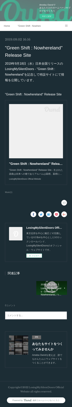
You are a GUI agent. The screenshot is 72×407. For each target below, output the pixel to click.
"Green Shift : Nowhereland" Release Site (29, 26)
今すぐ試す (47, 16)
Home (7, 26)
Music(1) (8, 192)
